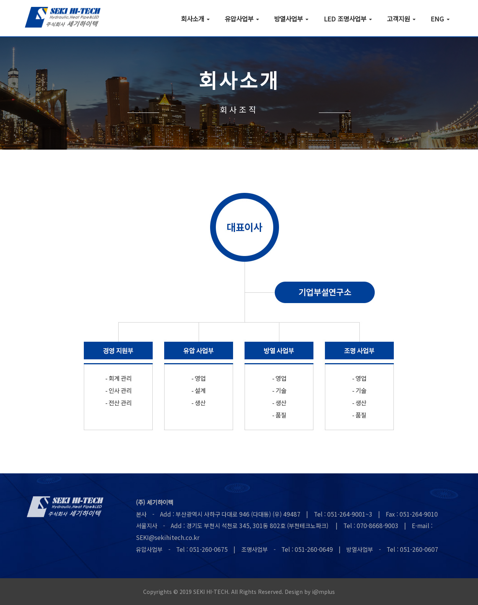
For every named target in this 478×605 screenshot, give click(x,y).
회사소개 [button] (195, 18)
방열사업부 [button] (291, 18)
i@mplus (323, 591)
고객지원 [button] (401, 18)
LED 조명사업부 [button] (348, 18)
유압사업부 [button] (242, 18)
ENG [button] (440, 18)
